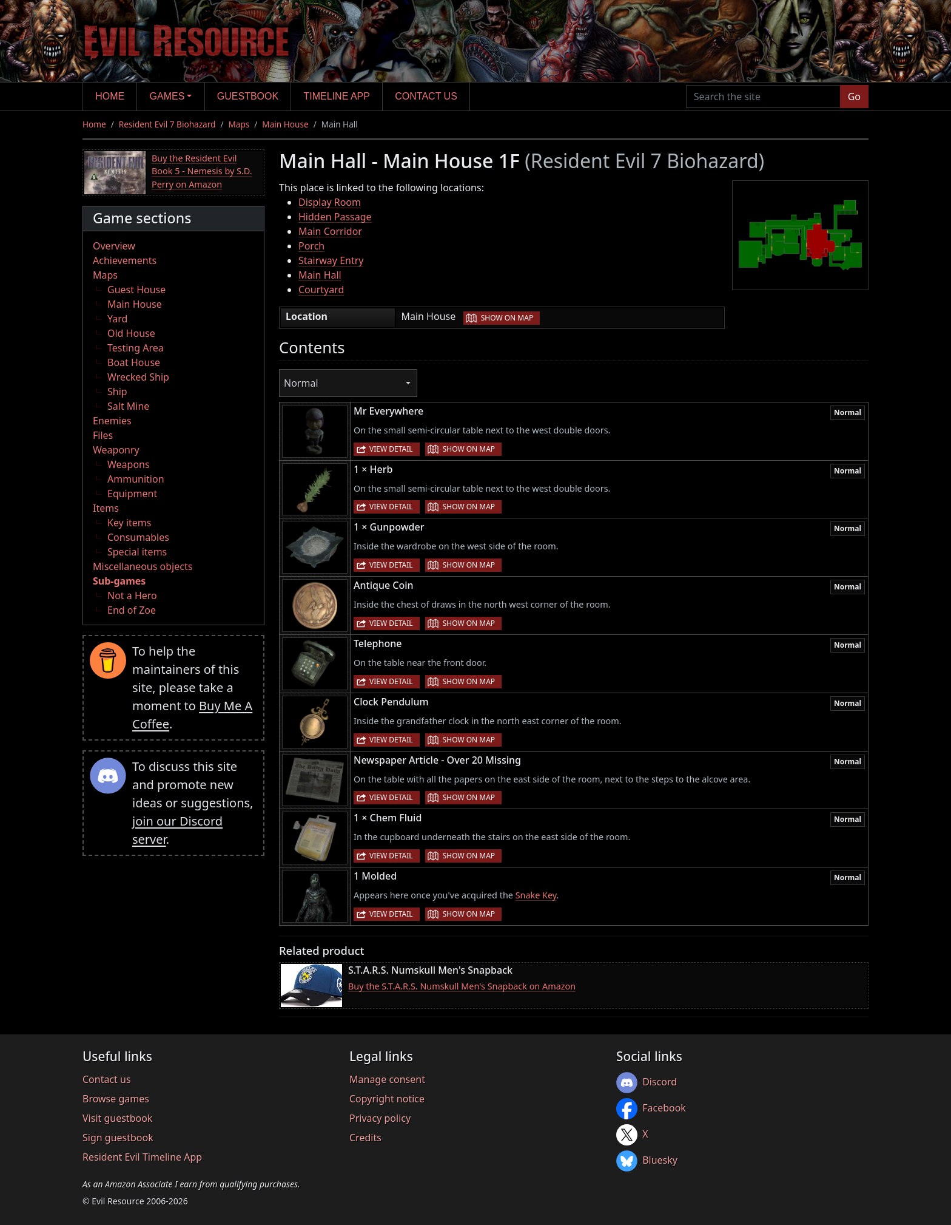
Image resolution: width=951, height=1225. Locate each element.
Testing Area (135, 348)
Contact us (426, 96)
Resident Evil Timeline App (142, 1157)
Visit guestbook (117, 1118)
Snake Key (536, 895)
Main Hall (319, 275)
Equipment (132, 493)
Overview (114, 246)
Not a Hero (132, 595)
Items (106, 508)
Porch (311, 246)
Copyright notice (387, 1098)
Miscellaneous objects (142, 566)
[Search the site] (763, 96)
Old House (131, 333)
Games (167, 96)
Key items (129, 522)
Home (109, 96)
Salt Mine (128, 406)
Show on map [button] (507, 318)
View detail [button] (391, 449)
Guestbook (247, 96)
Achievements (124, 260)
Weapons (128, 464)
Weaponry (116, 449)
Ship (117, 391)
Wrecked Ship (138, 377)
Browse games (115, 1098)
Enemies (112, 420)
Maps (238, 124)
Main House (285, 124)
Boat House (133, 362)
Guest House (136, 289)
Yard (117, 318)
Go (854, 96)
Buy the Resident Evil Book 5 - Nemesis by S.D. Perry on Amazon (202, 171)
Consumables (138, 537)
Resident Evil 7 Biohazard (167, 124)
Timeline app (337, 96)
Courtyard (321, 289)
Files (103, 435)
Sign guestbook (117, 1137)
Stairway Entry (330, 260)
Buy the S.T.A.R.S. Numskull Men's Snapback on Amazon (462, 986)
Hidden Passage (335, 216)
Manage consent (387, 1079)
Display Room (329, 202)
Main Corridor (330, 231)
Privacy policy (380, 1118)
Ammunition (135, 479)
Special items (137, 551)
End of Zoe (131, 610)
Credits (365, 1137)
